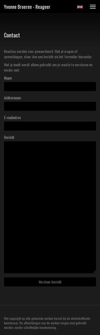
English (80, 7)
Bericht (9, 137)
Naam (8, 78)
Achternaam (12, 97)
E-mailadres (12, 117)
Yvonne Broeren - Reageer (27, 6)
